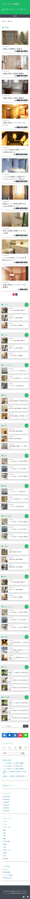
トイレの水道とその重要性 (15, 325)
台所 (4, 833)
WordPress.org (7, 878)
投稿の (6, 872)
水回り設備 (6, 841)
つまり (5, 821)
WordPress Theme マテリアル (18, 891)
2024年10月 (6, 796)
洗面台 (25, 154)
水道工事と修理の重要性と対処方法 (18, 408)
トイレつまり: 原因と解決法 (16, 385)
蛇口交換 (5, 858)
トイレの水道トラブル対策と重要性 (18, 461)
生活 (4, 855)
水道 (4, 847)
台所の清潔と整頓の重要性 (15, 431)
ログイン (5, 869)
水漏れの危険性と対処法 (12, 49)
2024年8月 (6, 802)
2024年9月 (6, 799)
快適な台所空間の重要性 (15, 438)
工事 (4, 835)
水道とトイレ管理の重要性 (15, 317)
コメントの (8, 875)
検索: (4, 753)
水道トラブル (7, 850)
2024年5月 (6, 810)
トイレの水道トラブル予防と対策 (17, 468)
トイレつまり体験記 (10, 4)
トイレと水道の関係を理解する (16, 310)
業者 (4, 838)
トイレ (18, 51)
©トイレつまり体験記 (9, 893)
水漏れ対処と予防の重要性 (13, 98)
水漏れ (25, 51)
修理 (22, 51)
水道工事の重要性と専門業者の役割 (18, 401)
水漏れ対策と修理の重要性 (13, 74)
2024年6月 (6, 808)
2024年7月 (6, 805)
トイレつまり (7, 827)
